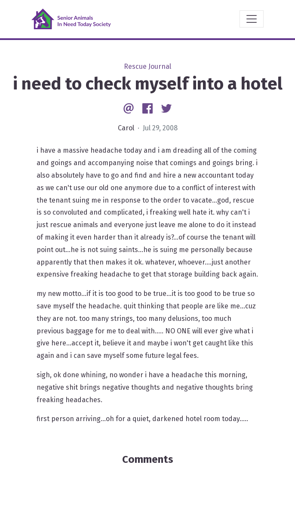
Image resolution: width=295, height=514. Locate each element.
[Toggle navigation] (252, 19)
